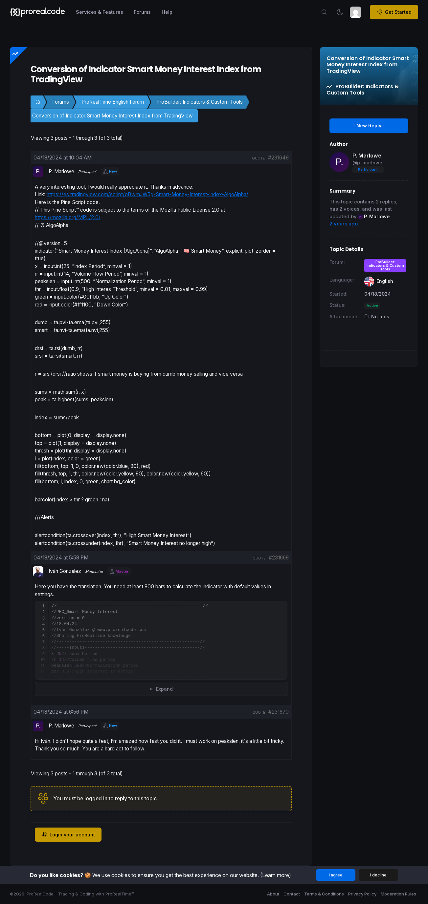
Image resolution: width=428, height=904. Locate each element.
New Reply (368, 125)
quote (258, 158)
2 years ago (343, 224)
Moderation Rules (398, 893)
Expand (161, 689)
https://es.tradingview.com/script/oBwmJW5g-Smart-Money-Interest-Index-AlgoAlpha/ (147, 194)
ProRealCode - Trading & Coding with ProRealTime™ (80, 893)
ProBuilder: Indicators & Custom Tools (199, 102)
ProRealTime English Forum (112, 102)
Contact (291, 893)
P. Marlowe (366, 155)
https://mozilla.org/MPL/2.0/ (68, 217)
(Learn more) (275, 875)
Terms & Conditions (324, 893)
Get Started (394, 12)
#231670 (278, 712)
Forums (60, 102)
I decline (378, 874)
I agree (336, 874)
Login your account (68, 834)
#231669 (279, 558)
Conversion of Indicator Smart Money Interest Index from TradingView (112, 116)
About (273, 893)
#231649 (278, 158)
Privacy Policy (362, 893)
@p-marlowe (367, 162)
